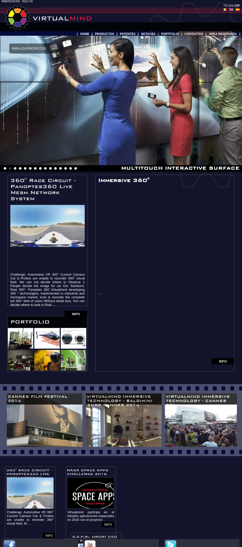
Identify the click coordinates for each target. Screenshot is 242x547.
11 (55, 168)
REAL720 (27, 1)
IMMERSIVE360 (11, 1)
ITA (225, 5)
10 (50, 168)
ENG (231, 5)
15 (75, 168)
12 (60, 168)
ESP (237, 5)
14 (70, 168)
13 (65, 168)
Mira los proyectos (29, 48)
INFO (76, 314)
